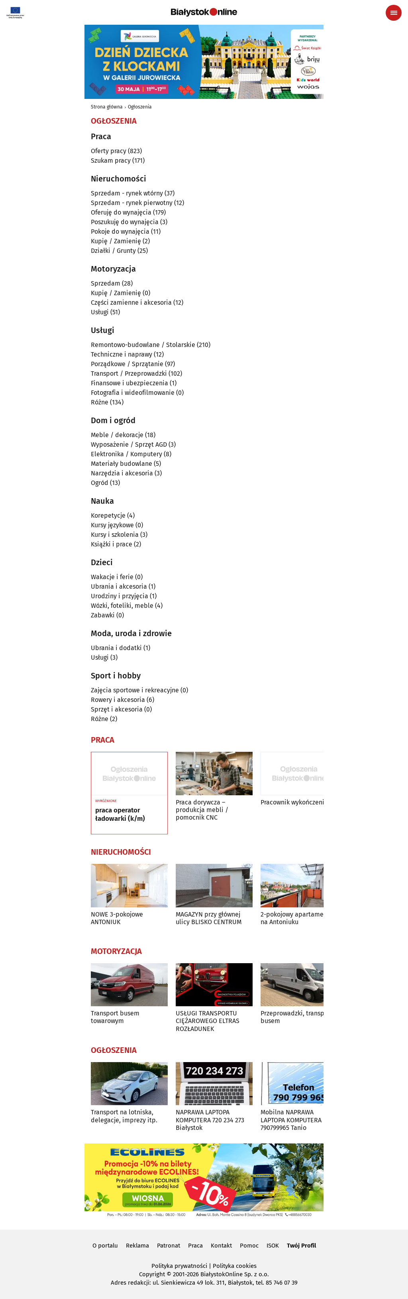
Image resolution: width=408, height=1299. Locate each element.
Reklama (137, 1245)
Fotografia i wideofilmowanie (133, 392)
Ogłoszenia (140, 107)
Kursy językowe (112, 525)
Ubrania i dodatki (116, 648)
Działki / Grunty (113, 250)
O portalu (105, 1245)
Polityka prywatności (179, 1265)
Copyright (152, 1274)
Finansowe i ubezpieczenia (129, 383)
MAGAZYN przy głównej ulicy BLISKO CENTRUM (208, 918)
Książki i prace (111, 544)
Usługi (100, 312)
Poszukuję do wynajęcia (125, 222)
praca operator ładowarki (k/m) (120, 814)
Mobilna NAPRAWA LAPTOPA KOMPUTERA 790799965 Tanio (291, 1119)
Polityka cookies (235, 1265)
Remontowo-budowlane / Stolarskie (143, 345)
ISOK (273, 1245)
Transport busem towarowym (115, 1017)
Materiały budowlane (121, 463)
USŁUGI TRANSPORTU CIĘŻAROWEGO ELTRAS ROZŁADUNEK (207, 1020)
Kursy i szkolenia (115, 534)
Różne (99, 402)
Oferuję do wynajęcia (121, 212)
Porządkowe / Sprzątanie (127, 364)
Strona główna (107, 107)
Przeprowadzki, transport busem (297, 1017)
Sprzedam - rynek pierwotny (132, 203)
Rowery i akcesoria (118, 700)
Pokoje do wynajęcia (120, 231)
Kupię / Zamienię (116, 241)
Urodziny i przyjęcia (119, 596)
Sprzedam (105, 283)
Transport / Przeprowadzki (129, 373)
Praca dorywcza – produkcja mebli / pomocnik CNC (202, 809)
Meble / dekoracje (117, 435)
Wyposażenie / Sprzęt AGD (129, 444)
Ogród (99, 483)
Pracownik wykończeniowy (298, 802)
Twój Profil (301, 1245)
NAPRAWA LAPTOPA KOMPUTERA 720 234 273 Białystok (210, 1119)
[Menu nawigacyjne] (394, 13)
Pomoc (249, 1245)
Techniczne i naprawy (121, 354)
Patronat (168, 1245)
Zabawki (103, 615)
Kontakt (221, 1245)
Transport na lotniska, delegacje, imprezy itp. (124, 1116)
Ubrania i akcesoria (119, 586)
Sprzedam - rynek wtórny (127, 193)
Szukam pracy (111, 160)
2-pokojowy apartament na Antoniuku (295, 918)
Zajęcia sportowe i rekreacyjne (135, 690)
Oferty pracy (108, 151)
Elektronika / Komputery (126, 454)
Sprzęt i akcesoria (117, 709)
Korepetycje (108, 515)
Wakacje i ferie (112, 577)
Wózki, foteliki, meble (122, 605)
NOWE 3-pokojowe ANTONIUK (117, 918)
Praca (195, 1245)
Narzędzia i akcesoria (122, 473)
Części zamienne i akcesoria (131, 302)
